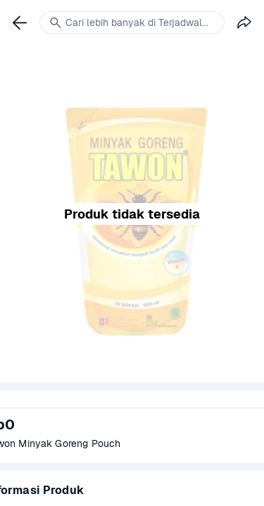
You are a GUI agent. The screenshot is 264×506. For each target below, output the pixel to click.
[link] (19, 22)
